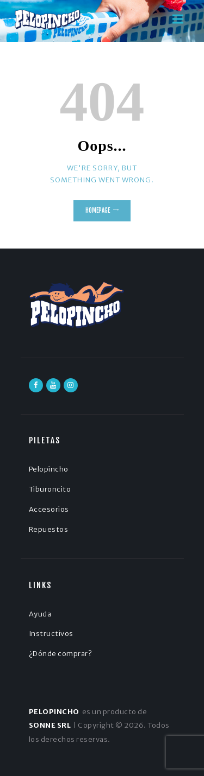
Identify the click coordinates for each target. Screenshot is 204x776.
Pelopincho (49, 469)
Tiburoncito (50, 489)
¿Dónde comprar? (60, 653)
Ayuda (40, 614)
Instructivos (51, 633)
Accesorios (49, 509)
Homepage (97, 210)
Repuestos (49, 529)
